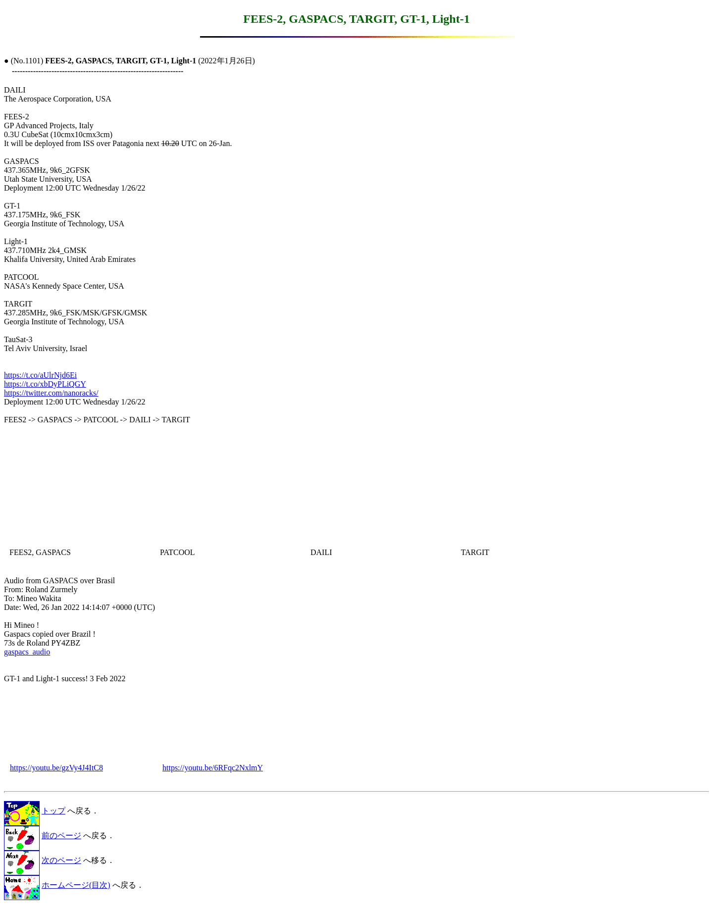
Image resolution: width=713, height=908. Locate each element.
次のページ (61, 860)
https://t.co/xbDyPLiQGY (45, 384)
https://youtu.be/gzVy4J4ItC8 (56, 767)
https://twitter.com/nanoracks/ (51, 393)
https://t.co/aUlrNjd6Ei (40, 375)
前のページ (61, 835)
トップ (53, 811)
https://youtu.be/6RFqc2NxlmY (212, 767)
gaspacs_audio (27, 652)
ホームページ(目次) (76, 885)
